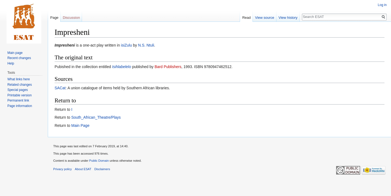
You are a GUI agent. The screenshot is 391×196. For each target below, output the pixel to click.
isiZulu (126, 45)
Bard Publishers (167, 67)
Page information (19, 106)
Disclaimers (102, 169)
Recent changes (19, 58)
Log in (382, 5)
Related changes (19, 85)
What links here (18, 79)
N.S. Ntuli (146, 45)
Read (246, 18)
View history (288, 18)
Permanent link (18, 100)
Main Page (80, 125)
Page (54, 18)
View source (264, 18)
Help (10, 63)
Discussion (71, 18)
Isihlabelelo (121, 67)
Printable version (19, 95)
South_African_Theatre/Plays (96, 117)
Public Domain (99, 160)
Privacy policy (62, 169)
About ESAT (83, 169)
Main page (15, 53)
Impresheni (65, 45)
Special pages (17, 90)
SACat (60, 88)
